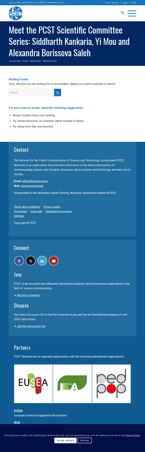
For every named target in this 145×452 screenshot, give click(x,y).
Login (125, 2)
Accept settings (65, 440)
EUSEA (18, 410)
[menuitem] (112, 2)
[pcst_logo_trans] (16, 13)
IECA (17, 422)
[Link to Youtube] (53, 260)
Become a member (28, 295)
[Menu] (130, 13)
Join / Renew (112, 2)
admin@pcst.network (35, 181)
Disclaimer (20, 211)
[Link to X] (30, 260)
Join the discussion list (31, 326)
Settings (84, 440)
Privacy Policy (132, 435)
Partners (22, 347)
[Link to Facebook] (19, 260)
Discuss (21, 305)
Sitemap (19, 216)
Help (134, 2)
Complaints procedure (58, 211)
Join (17, 274)
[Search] (120, 13)
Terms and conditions (27, 207)
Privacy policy (52, 207)
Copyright (36, 211)
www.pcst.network (32, 186)
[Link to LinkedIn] (42, 260)
